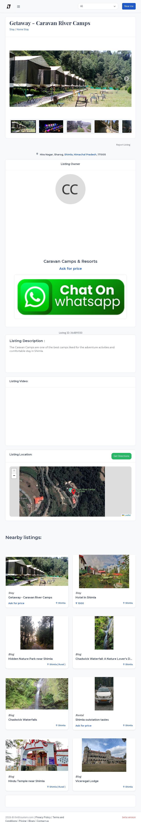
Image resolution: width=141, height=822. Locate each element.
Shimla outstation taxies (92, 719)
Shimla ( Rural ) (56, 664)
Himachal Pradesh (85, 154)
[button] (23, 126)
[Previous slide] (14, 78)
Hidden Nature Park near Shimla (30, 658)
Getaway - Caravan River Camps (30, 597)
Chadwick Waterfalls (22, 719)
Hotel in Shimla (86, 597)
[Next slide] (126, 78)
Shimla (68, 154)
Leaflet (126, 515)
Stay (12, 29)
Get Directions (121, 456)
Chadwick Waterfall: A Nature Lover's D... (104, 658)
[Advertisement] (70, 231)
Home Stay (23, 29)
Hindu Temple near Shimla (26, 781)
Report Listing (123, 144)
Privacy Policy (43, 817)
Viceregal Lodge (87, 781)
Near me (128, 6)
